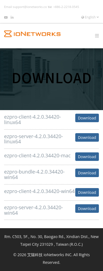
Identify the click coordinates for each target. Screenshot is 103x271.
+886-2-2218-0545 (66, 7)
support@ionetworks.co (30, 7)
